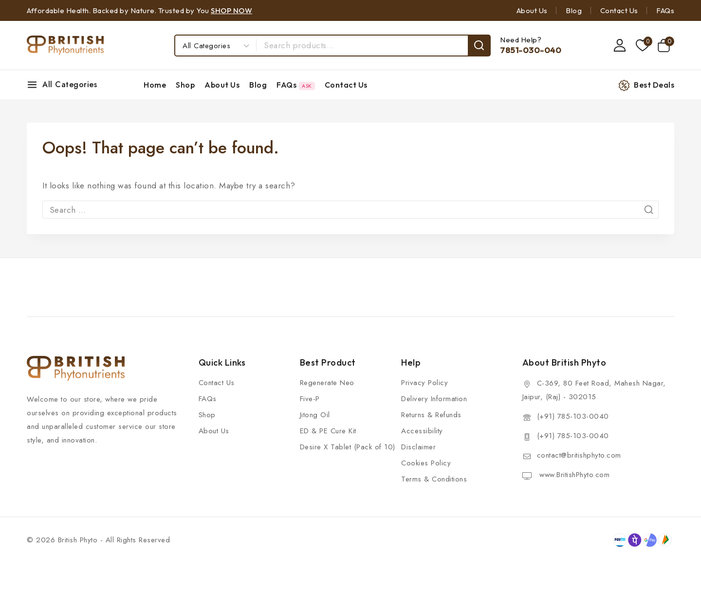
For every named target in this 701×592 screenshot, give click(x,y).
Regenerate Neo (327, 382)
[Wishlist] (641, 45)
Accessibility (422, 431)
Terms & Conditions (434, 479)
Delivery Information (434, 398)
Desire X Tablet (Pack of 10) (347, 447)
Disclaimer (418, 447)
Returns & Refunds (431, 414)
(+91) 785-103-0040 (573, 416)
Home (155, 85)
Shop (185, 85)
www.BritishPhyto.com (573, 474)
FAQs (665, 10)
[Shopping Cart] (665, 45)
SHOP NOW (231, 10)
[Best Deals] (651, 84)
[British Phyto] (65, 45)
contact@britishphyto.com (579, 455)
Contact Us (619, 10)
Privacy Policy (424, 382)
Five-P (310, 398)
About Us (532, 10)
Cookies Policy (426, 463)
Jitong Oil (315, 414)
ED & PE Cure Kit (328, 431)
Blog (574, 10)
